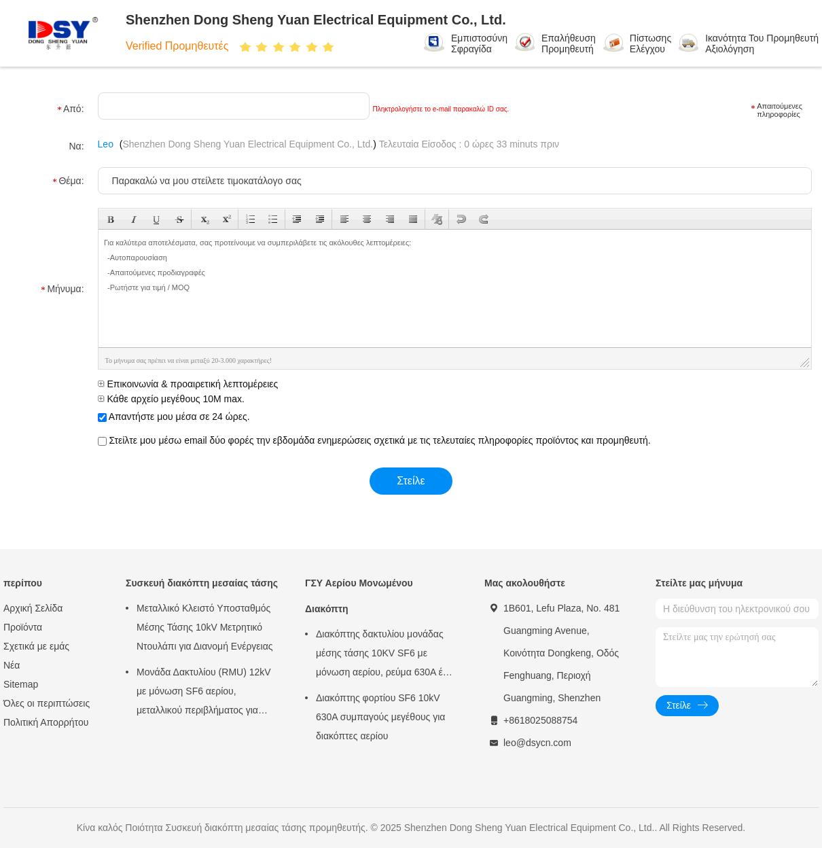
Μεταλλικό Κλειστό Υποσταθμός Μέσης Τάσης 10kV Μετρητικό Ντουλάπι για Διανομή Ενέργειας (205, 627)
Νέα (11, 665)
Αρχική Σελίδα (32, 608)
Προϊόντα (22, 627)
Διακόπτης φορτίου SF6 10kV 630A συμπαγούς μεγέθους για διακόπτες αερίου (380, 716)
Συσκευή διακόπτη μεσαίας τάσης (202, 583)
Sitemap (20, 684)
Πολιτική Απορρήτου (45, 722)
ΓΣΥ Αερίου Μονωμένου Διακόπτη (359, 596)
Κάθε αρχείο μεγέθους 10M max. (171, 398)
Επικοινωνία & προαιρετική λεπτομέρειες (188, 383)
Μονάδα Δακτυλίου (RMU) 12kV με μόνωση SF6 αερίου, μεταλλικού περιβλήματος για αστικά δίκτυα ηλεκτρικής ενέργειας (204, 693)
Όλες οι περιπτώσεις (46, 703)
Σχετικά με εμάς (36, 646)
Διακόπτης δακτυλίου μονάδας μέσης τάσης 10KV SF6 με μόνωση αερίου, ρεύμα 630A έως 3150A (385, 655)
